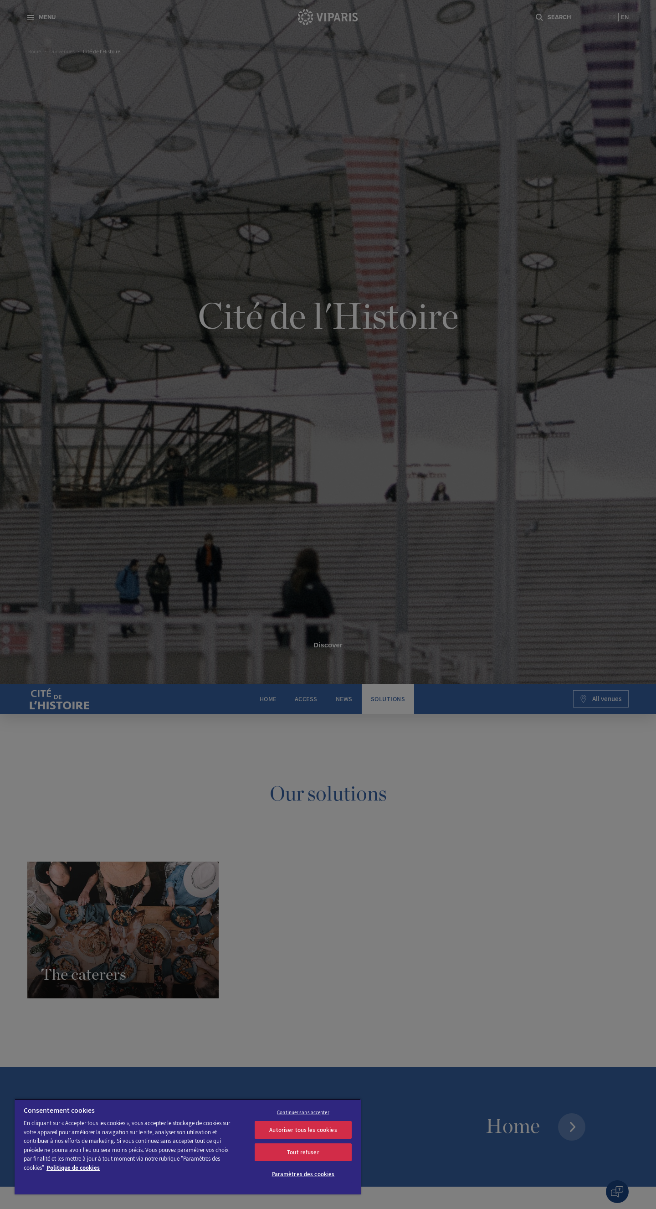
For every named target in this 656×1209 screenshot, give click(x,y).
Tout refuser (303, 1152)
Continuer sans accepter (303, 1112)
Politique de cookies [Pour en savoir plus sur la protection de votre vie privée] (73, 1168)
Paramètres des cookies (303, 1174)
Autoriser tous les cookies (303, 1130)
